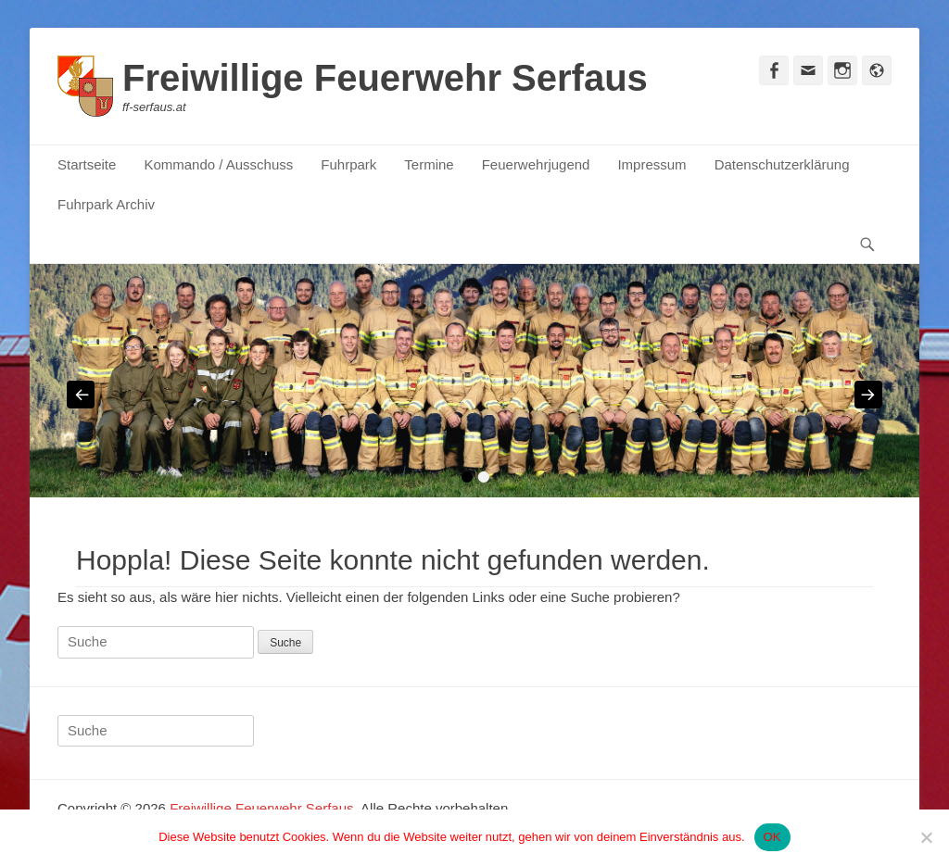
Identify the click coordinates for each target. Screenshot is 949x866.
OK (772, 837)
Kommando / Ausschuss (218, 164)
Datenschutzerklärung (782, 164)
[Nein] (926, 837)
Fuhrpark (348, 164)
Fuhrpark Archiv (106, 204)
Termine (428, 164)
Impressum (651, 164)
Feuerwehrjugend (536, 164)
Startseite (86, 164)
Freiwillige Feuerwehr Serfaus (385, 77)
